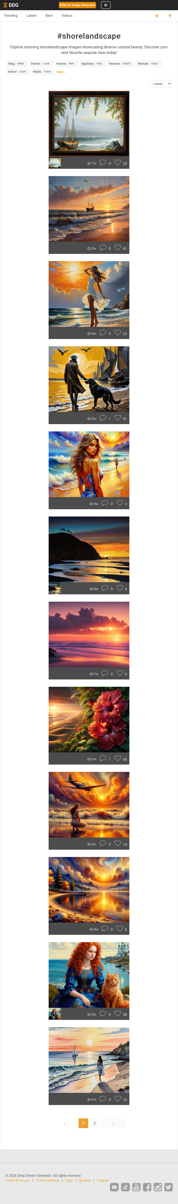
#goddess (92, 64)
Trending (11, 15)
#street (41, 64)
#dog (17, 64)
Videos (67, 15)
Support (103, 1180)
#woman (121, 64)
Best (49, 15)
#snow (18, 72)
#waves (66, 64)
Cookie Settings (48, 1180)
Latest (31, 15)
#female (149, 64)
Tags (68, 1180)
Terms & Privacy (17, 1180)
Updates (85, 1180)
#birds (43, 72)
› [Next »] (113, 1123)
